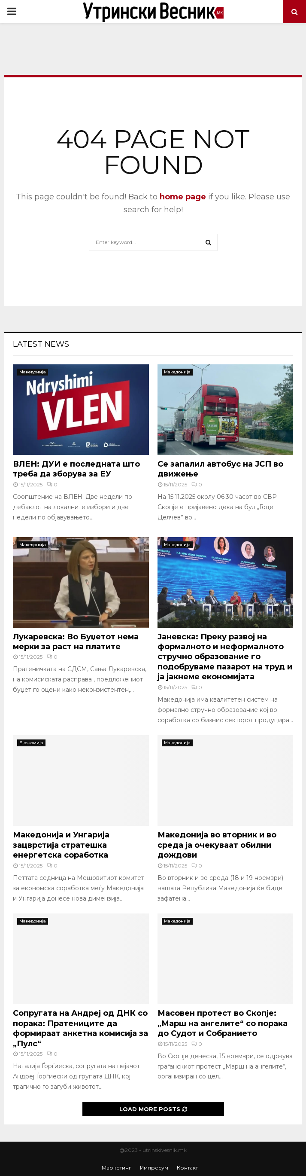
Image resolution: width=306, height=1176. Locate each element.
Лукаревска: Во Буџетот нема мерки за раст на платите (76, 641)
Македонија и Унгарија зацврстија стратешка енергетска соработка (61, 845)
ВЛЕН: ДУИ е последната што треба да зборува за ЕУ (76, 469)
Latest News (41, 344)
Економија (31, 742)
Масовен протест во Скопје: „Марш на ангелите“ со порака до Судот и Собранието (223, 1023)
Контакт (187, 1167)
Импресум (154, 1167)
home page (183, 197)
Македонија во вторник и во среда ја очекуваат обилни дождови (217, 845)
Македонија (32, 372)
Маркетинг (116, 1167)
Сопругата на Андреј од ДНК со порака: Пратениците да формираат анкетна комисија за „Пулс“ (80, 1028)
